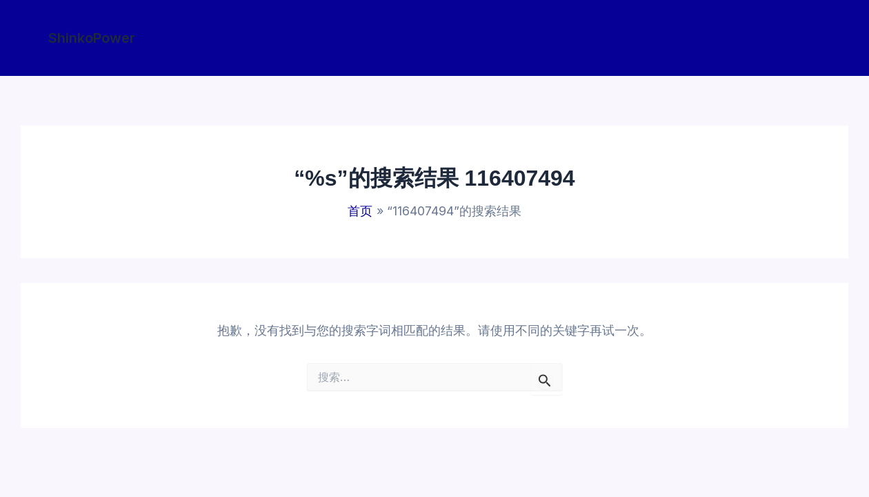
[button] (92, 38)
